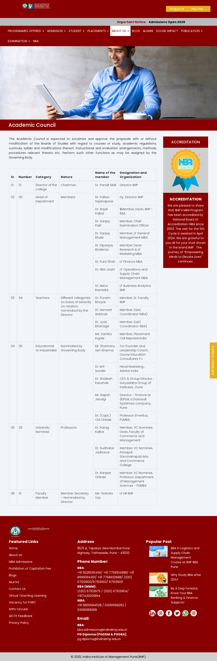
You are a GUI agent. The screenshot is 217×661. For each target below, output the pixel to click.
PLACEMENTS (98, 31)
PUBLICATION (192, 31)
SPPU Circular (18, 609)
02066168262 (115, 605)
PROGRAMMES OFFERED (26, 31)
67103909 (116, 582)
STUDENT (77, 31)
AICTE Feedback (20, 616)
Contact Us (17, 589)
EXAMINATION (19, 41)
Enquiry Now (179, 9)
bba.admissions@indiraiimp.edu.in (102, 630)
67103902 (100, 582)
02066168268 (87, 610)
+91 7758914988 (115, 572)
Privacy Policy (19, 623)
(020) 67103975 (88, 591)
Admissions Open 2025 (172, 22)
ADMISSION (56, 31)
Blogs (13, 575)
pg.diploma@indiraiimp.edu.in (99, 639)
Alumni (14, 582)
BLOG (136, 31)
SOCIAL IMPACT (167, 31)
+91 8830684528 (89, 605)
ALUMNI (148, 31)
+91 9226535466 (89, 572)
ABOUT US (120, 31)
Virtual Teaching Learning (27, 595)
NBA (36, 41)
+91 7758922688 (109, 577)
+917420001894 (88, 596)
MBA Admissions (20, 562)
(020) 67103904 (115, 591)
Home (13, 548)
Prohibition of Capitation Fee (30, 568)
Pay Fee (197, 9)
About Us (15, 555)
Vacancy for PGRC (22, 602)
